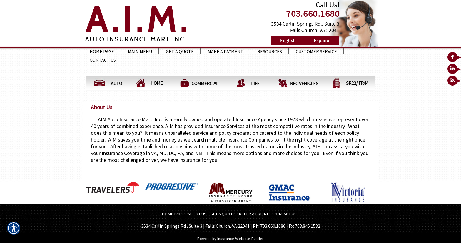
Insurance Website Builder (240, 238)
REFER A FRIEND (254, 214)
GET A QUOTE (222, 214)
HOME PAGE (173, 214)
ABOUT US (197, 214)
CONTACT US (285, 214)
